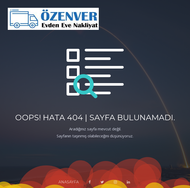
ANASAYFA (68, 182)
